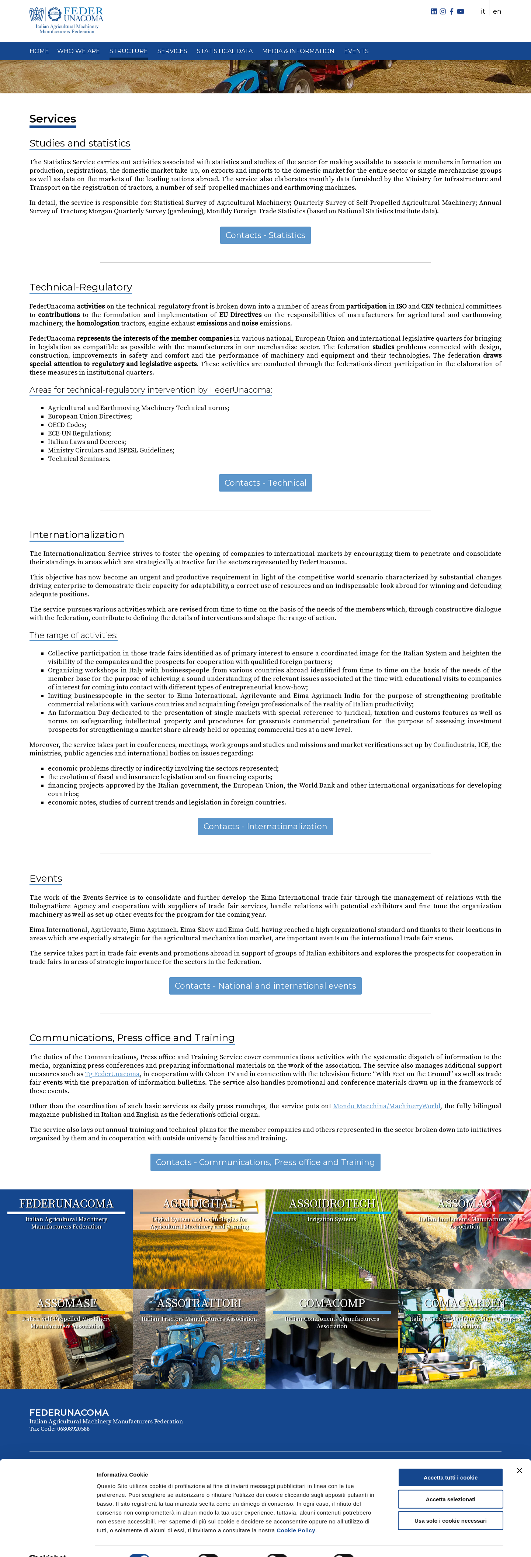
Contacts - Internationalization (265, 826)
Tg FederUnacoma (112, 1074)
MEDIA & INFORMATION (298, 51)
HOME (39, 51)
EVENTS (356, 51)
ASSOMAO (464, 1204)
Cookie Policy (296, 1512)
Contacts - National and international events (265, 986)
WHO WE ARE (78, 51)
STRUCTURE (129, 51)
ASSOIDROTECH (332, 1204)
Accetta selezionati (450, 1481)
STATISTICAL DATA (225, 51)
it (483, 11)
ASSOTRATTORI (199, 1303)
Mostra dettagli (388, 1542)
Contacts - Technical (266, 483)
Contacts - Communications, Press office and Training (265, 1162)
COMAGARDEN (465, 1303)
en (497, 11)
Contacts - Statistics (265, 235)
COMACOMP (332, 1303)
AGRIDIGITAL (199, 1204)
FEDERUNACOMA (66, 1204)
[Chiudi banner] (519, 1453)
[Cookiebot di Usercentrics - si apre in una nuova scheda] (47, 1542)
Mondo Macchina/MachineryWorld (386, 1106)
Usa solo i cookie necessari (450, 1503)
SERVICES (172, 51)
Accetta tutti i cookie (451, 1460)
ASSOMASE (66, 1303)
